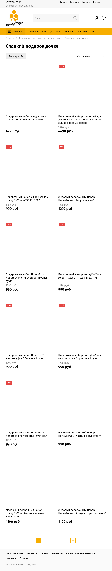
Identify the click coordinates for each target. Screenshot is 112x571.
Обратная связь (37, 31)
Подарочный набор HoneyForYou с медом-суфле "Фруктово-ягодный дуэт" (27, 278)
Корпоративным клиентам (80, 553)
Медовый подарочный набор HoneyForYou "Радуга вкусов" (76, 198)
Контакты (74, 2)
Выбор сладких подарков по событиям (39, 38)
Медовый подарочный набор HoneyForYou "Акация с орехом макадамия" (25, 513)
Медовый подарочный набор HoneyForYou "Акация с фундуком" (79, 434)
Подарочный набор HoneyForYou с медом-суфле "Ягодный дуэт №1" (80, 276)
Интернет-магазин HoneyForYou (21, 565)
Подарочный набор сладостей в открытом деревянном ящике (26, 118)
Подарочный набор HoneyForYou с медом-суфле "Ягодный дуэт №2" (27, 434)
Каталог (64, 2)
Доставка (86, 2)
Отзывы (24, 558)
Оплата (96, 2)
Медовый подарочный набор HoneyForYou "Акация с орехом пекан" (82, 511)
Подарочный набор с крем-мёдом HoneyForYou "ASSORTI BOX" (27, 198)
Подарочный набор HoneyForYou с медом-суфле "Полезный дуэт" (27, 357)
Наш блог (11, 558)
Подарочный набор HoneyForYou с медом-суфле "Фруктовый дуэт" (80, 357)
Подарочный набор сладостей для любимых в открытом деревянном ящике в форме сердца (80, 119)
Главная (10, 38)
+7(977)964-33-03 (13, 2)
